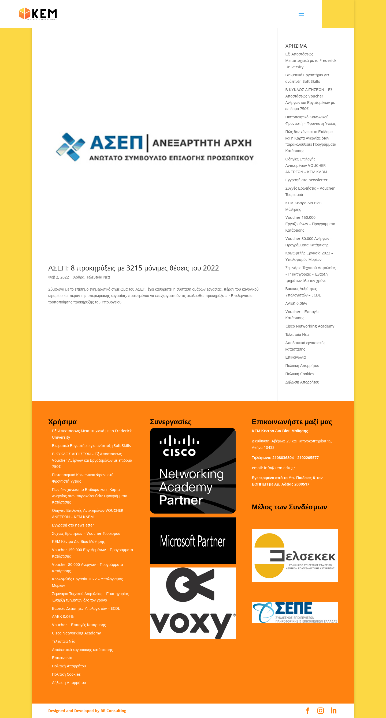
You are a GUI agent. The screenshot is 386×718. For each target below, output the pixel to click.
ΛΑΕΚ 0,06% (296, 303)
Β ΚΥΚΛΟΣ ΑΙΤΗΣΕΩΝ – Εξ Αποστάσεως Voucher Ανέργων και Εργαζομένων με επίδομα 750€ (92, 460)
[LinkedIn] (333, 711)
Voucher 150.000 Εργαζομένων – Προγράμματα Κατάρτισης (310, 224)
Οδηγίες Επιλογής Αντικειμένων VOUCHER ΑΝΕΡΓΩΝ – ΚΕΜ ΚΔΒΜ (306, 165)
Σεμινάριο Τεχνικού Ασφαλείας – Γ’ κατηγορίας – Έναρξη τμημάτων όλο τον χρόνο (310, 274)
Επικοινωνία (295, 357)
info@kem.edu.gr (279, 467)
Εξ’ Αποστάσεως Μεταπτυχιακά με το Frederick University (310, 60)
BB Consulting (113, 710)
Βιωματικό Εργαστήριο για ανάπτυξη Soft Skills (91, 445)
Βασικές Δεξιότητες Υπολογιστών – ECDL (86, 608)
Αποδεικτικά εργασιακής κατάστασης (82, 649)
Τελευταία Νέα (98, 277)
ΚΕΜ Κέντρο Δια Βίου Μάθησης (78, 541)
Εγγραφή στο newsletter (306, 179)
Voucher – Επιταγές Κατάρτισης (79, 624)
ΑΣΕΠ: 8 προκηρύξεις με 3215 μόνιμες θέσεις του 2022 (133, 268)
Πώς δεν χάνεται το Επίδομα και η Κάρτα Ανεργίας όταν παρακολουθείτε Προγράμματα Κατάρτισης (89, 496)
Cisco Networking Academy (309, 326)
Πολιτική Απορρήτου (302, 365)
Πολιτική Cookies (299, 373)
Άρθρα (78, 277)
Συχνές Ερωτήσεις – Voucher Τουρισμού (86, 533)
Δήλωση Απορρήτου (302, 382)
